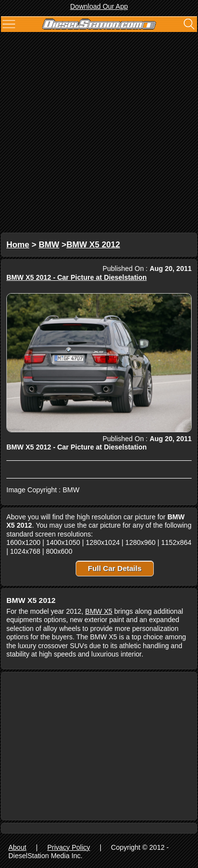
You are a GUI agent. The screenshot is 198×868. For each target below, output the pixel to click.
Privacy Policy (68, 847)
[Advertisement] (99, 133)
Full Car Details (114, 568)
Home (17, 244)
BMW (49, 244)
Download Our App (99, 6)
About (17, 847)
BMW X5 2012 (93, 244)
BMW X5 (98, 611)
